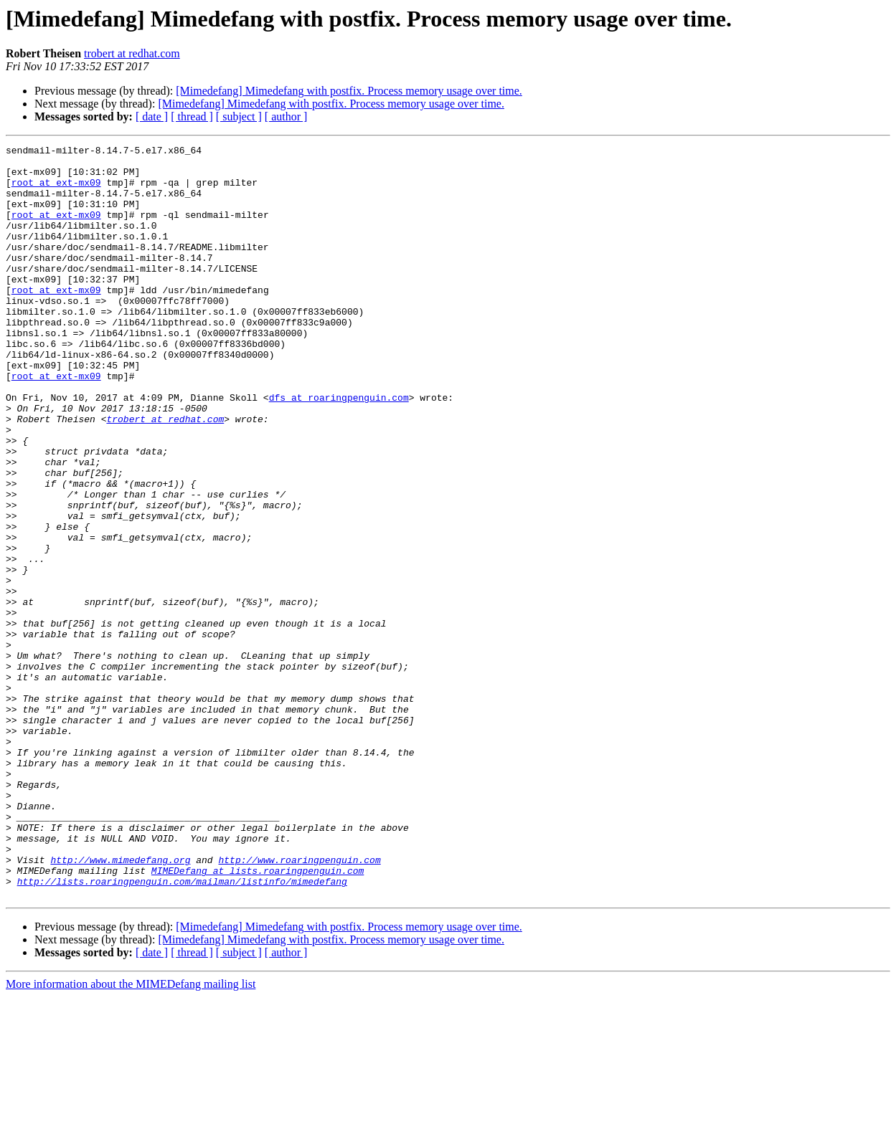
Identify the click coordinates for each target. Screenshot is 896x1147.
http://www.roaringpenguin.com (299, 1003)
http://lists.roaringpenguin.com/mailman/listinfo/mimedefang (182, 1029)
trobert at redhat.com (132, 53)
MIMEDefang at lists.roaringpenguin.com (257, 1016)
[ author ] (286, 116)
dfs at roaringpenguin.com (339, 448)
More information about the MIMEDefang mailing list (130, 1134)
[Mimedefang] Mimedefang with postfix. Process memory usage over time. (349, 91)
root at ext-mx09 (56, 190)
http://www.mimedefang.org (120, 1003)
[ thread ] (192, 116)
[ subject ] (239, 116)
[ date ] (152, 116)
